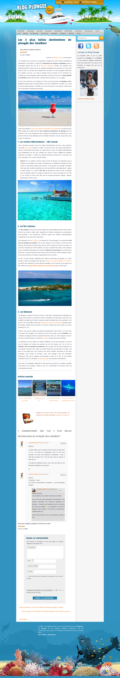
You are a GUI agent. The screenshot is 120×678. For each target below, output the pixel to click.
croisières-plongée (43, 358)
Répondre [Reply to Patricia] (63, 475)
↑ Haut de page (22, 621)
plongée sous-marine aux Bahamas (51, 322)
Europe (71, 33)
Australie (78, 31)
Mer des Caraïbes (47, 65)
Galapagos (34, 33)
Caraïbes (54, 33)
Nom (30, 562)
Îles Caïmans (34, 240)
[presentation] (38, 586)
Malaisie (40, 31)
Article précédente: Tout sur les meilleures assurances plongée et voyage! (40, 609)
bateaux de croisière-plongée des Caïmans (58, 261)
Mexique (63, 33)
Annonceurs (51, 637)
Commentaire (31, 547)
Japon (78, 33)
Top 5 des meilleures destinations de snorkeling (45, 128)
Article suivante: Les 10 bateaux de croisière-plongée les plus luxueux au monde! (47, 613)
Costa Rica (44, 33)
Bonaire (27, 147)
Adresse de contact (32, 568)
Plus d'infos (42, 637)
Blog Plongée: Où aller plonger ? (36, 9)
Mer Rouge (68, 31)
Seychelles (89, 31)
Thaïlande (30, 31)
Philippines (58, 31)
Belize (25, 33)
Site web (30, 573)
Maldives (48, 31)
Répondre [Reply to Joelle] (63, 443)
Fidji (19, 33)
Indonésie (21, 31)
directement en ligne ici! (62, 415)
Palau (98, 31)
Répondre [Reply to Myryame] (60, 490)
